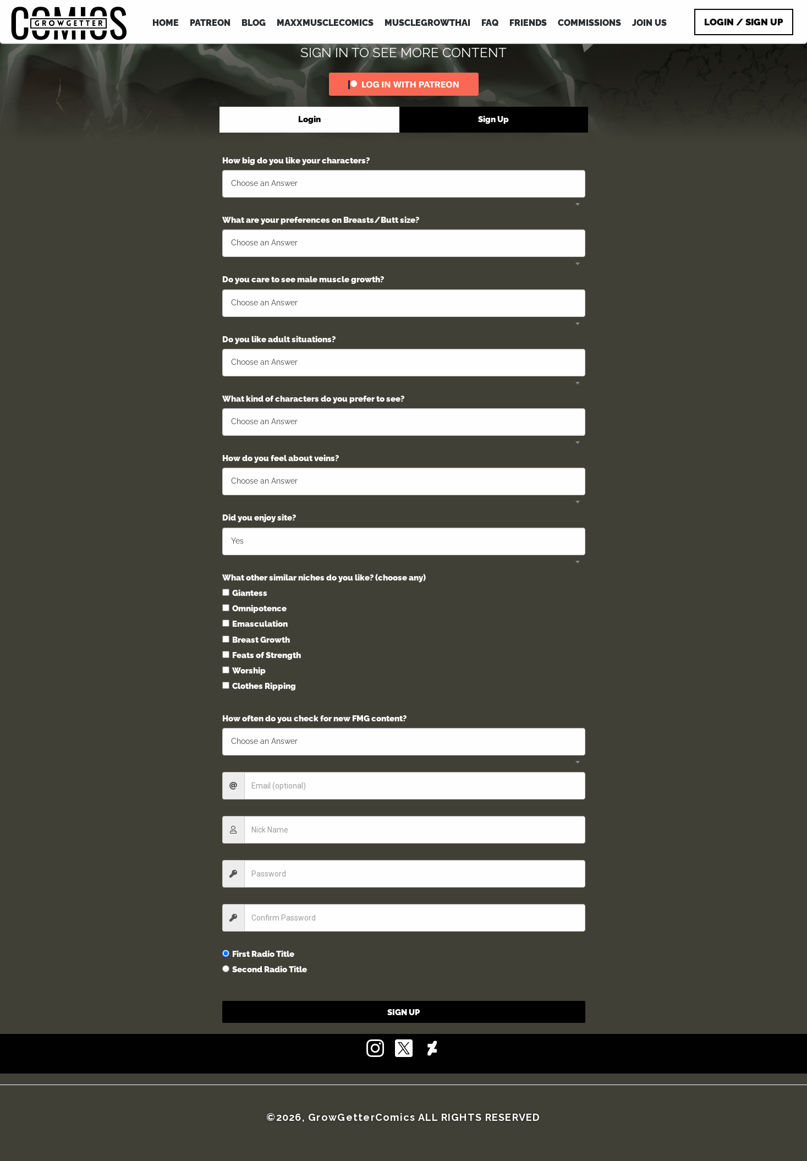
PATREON (210, 23)
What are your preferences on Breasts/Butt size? (320, 220)
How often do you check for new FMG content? (314, 719)
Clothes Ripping (259, 686)
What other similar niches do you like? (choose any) (324, 578)
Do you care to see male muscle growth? (303, 279)
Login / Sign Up (743, 22)
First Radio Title (258, 954)
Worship (244, 671)
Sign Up (403, 1012)
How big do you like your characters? (296, 161)
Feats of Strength (261, 655)
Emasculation (255, 624)
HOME (165, 23)
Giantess (244, 593)
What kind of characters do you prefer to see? (313, 399)
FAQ (489, 23)
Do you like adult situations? (279, 339)
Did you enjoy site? (259, 518)
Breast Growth (256, 640)
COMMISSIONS (589, 23)
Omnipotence (254, 609)
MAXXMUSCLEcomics (325, 23)
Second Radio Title (264, 969)
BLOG (253, 23)
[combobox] (404, 184)
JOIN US (649, 23)
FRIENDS (528, 23)
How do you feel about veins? (280, 458)
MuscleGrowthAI (427, 23)
